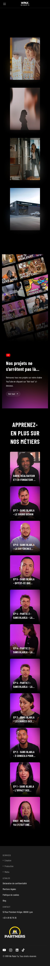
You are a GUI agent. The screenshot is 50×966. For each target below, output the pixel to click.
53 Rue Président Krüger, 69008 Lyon (18, 911)
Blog (4, 900)
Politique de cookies (11, 894)
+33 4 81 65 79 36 (9, 917)
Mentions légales (9, 889)
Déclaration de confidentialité (15, 883)
